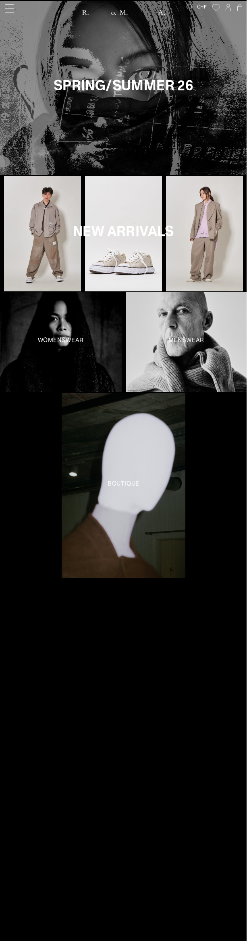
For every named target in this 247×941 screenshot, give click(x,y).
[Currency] (204, 7)
